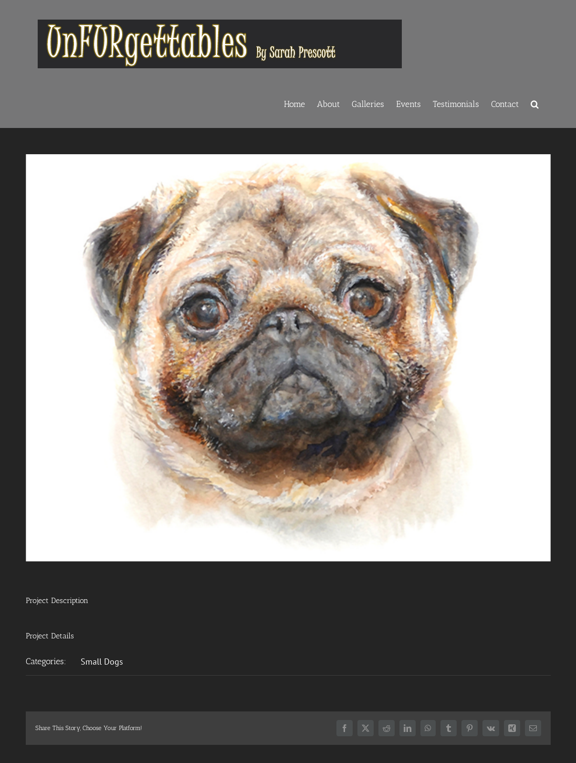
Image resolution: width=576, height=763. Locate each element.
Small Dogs (102, 661)
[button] (535, 103)
